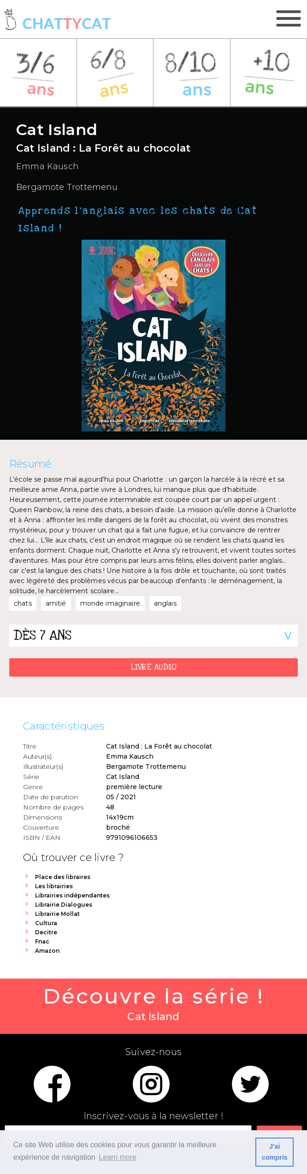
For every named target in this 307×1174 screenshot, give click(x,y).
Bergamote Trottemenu (67, 187)
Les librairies (54, 886)
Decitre (46, 932)
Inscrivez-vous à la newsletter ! (153, 1116)
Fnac (42, 941)
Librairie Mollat (57, 913)
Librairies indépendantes (72, 895)
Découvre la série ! (153, 1004)
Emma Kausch (47, 166)
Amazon (47, 950)
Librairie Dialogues (63, 904)
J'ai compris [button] (275, 1152)
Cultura (46, 923)
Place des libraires (62, 876)
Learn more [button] (117, 1157)
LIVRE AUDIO (154, 667)
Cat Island (122, 777)
